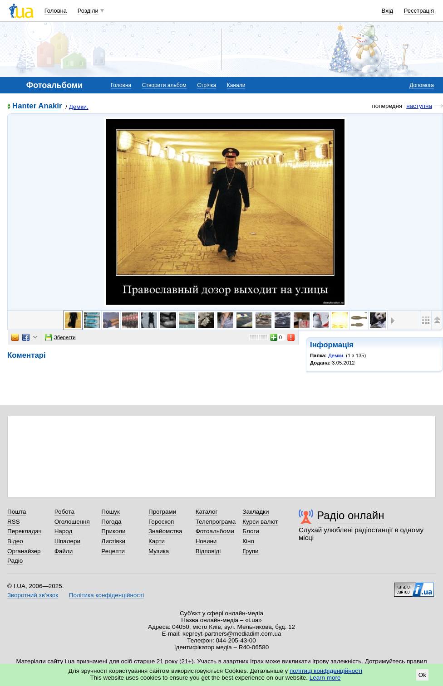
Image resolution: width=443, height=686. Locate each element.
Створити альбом (164, 85)
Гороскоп (161, 521)
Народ (63, 531)
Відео (15, 541)
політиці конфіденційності (326, 670)
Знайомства (165, 531)
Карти (156, 541)
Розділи (88, 10)
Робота (64, 511)
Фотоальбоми (215, 531)
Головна (55, 10)
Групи (250, 551)
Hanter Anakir (37, 106)
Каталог (207, 511)
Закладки (255, 511)
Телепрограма (216, 521)
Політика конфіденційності (106, 595)
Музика (158, 551)
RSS (13, 521)
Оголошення (72, 521)
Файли (63, 551)
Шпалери (67, 541)
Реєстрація (419, 10)
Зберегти (60, 337)
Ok (422, 674)
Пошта (16, 511)
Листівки (113, 541)
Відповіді (208, 551)
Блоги (250, 531)
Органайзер (23, 551)
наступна (419, 105)
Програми (162, 511)
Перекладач (24, 531)
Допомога (421, 85)
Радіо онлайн (350, 515)
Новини (206, 541)
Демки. (79, 106)
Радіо (15, 560)
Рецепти (113, 551)
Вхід (388, 10)
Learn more (325, 677)
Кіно (248, 541)
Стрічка (206, 85)
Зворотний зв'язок (32, 595)
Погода (111, 521)
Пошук (110, 511)
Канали (236, 85)
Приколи (113, 531)
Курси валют (260, 521)
